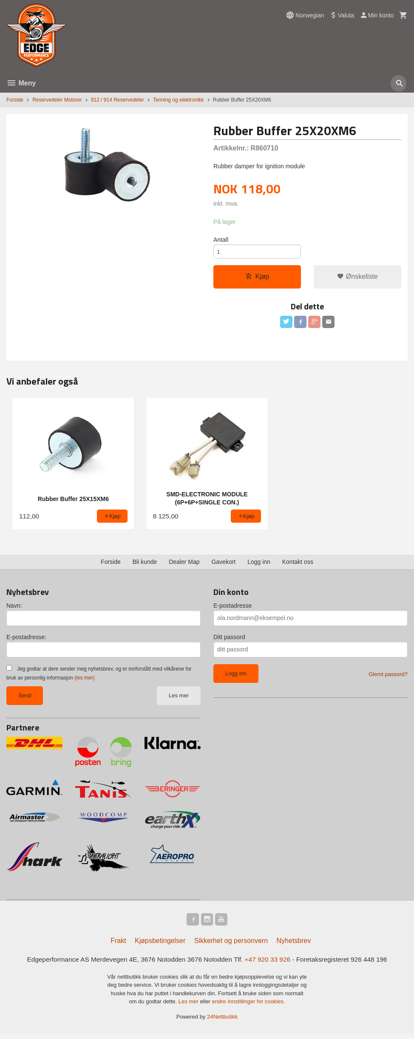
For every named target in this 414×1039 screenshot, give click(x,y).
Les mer (179, 699)
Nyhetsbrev (294, 945)
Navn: (14, 609)
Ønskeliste (357, 278)
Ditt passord (229, 640)
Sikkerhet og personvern (231, 945)
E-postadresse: (26, 640)
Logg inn (258, 565)
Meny (21, 83)
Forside (14, 100)
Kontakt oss (297, 565)
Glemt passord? (388, 677)
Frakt (118, 945)
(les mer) (84, 681)
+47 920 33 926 (270, 964)
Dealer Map (184, 565)
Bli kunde (145, 565)
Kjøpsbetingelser (160, 945)
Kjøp (257, 278)
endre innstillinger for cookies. (248, 1007)
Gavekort (223, 565)
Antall (220, 240)
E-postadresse (232, 609)
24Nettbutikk (222, 1022)
